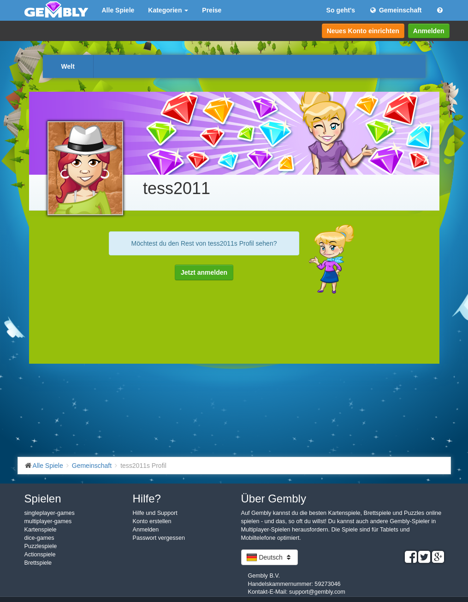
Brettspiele (38, 563)
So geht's (340, 10)
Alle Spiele (118, 10)
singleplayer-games (49, 513)
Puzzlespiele (40, 546)
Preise (211, 10)
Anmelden (428, 31)
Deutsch (269, 557)
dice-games (39, 538)
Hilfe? (147, 498)
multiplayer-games (48, 521)
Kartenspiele (40, 529)
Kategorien (168, 10)
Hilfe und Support (155, 513)
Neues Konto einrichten (363, 31)
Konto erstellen (152, 521)
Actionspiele (40, 554)
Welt (68, 66)
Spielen (42, 498)
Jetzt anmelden (204, 272)
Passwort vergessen (159, 538)
